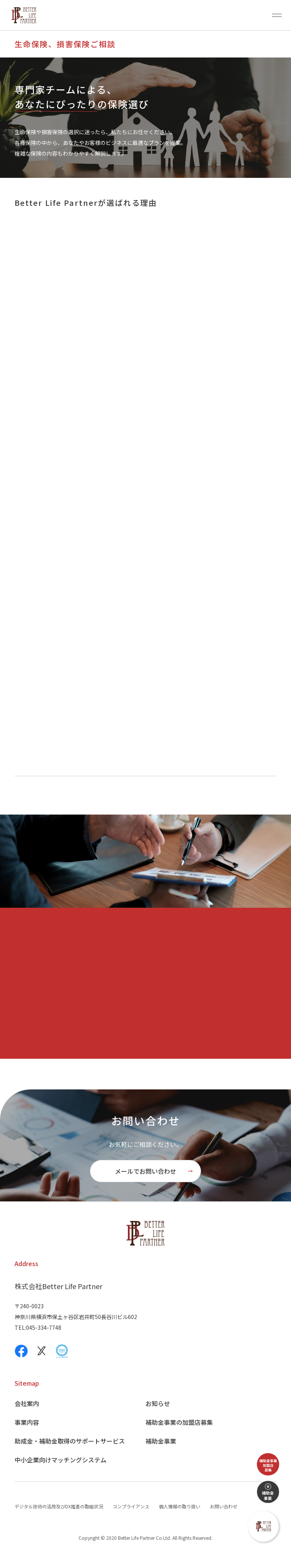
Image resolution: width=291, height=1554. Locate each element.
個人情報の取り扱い (179, 1506)
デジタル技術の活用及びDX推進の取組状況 (59, 1506)
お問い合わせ (223, 1506)
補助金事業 (161, 1441)
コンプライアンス (131, 1506)
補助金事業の (179, 1422)
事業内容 (27, 1422)
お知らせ (158, 1403)
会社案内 (27, 1403)
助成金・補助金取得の (70, 1441)
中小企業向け (60, 1459)
